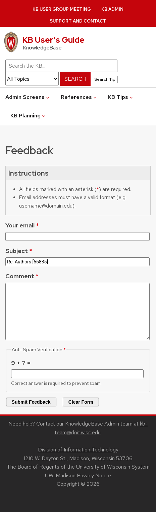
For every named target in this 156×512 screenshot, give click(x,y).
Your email (20, 225)
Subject (16, 251)
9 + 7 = (21, 363)
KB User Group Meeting (62, 9)
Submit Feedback (31, 402)
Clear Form (80, 402)
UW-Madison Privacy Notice (78, 475)
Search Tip (104, 79)
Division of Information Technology (78, 449)
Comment (19, 276)
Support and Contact (78, 21)
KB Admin (112, 9)
